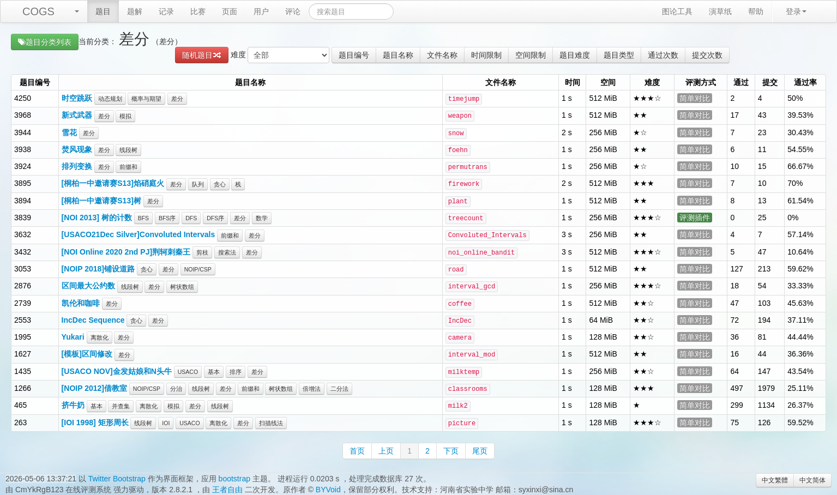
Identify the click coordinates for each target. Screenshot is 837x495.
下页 (451, 450)
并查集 (121, 406)
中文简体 (812, 480)
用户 (261, 11)
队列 (198, 184)
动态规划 (110, 98)
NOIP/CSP (198, 269)
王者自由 (227, 489)
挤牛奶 (73, 405)
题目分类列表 (44, 42)
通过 (741, 82)
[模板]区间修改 (87, 353)
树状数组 (182, 286)
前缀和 (128, 167)
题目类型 (619, 55)
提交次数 (707, 55)
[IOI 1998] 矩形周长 (95, 422)
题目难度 (574, 55)
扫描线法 (271, 423)
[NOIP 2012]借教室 (94, 388)
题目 (103, 11)
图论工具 (677, 11)
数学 (262, 218)
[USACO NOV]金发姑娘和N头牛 (117, 371)
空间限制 (530, 55)
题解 (134, 11)
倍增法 (312, 388)
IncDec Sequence (93, 320)
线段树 (128, 150)
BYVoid (328, 489)
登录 (796, 11)
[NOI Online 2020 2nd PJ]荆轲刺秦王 (126, 251)
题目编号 (354, 55)
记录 (166, 11)
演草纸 (720, 11)
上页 (386, 450)
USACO (188, 372)
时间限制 (486, 55)
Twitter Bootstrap (117, 478)
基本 (214, 372)
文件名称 (442, 55)
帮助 (755, 11)
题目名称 (398, 55)
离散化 (100, 337)
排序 (236, 372)
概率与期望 (146, 98)
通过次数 (663, 55)
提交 (770, 82)
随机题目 (201, 55)
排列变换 (77, 166)
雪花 (69, 132)
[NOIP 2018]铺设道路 (98, 268)
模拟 (125, 116)
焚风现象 (77, 149)
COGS (38, 11)
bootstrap (234, 478)
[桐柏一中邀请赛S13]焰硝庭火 (113, 183)
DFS (191, 218)
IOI (166, 423)
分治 (176, 388)
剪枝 (202, 252)
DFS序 (215, 218)
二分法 (339, 388)
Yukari (73, 337)
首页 (357, 450)
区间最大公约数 (88, 285)
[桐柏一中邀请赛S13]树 (101, 200)
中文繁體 (775, 480)
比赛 (198, 11)
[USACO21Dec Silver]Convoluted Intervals (138, 234)
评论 (292, 11)
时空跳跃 (77, 98)
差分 (177, 98)
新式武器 (77, 115)
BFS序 (167, 218)
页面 (229, 11)
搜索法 (227, 252)
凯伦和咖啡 (81, 303)
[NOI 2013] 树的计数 (97, 217)
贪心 (220, 184)
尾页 (479, 450)
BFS (143, 218)
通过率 (805, 82)
